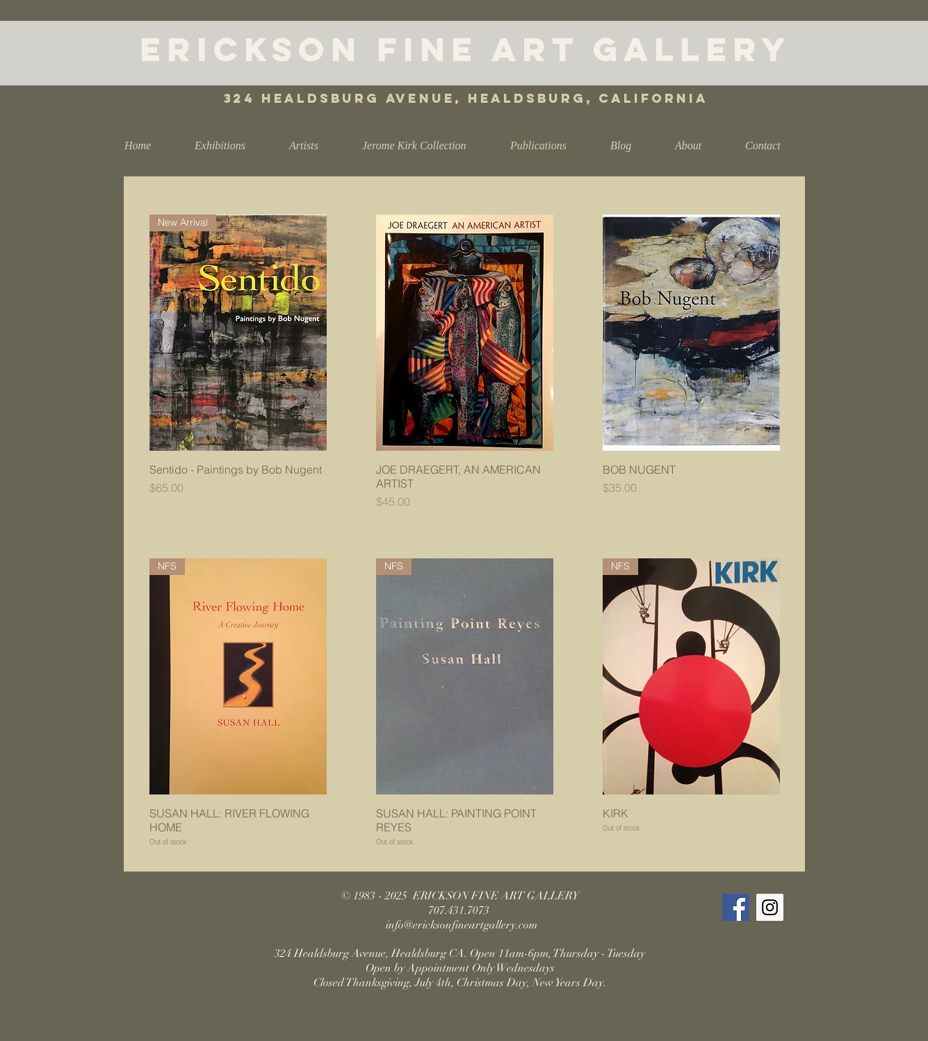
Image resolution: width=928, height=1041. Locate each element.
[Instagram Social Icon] (769, 907)
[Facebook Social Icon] (735, 907)
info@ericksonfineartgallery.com (461, 925)
